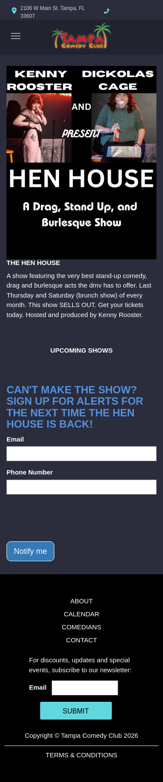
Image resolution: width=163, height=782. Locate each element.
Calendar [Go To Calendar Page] (82, 614)
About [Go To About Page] (81, 601)
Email (15, 439)
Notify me (30, 551)
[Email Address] (85, 688)
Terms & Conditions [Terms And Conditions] (81, 755)
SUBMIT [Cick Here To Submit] (76, 711)
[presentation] (73, 518)
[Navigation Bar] (16, 36)
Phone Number (30, 472)
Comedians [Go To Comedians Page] (81, 627)
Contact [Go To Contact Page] (81, 640)
